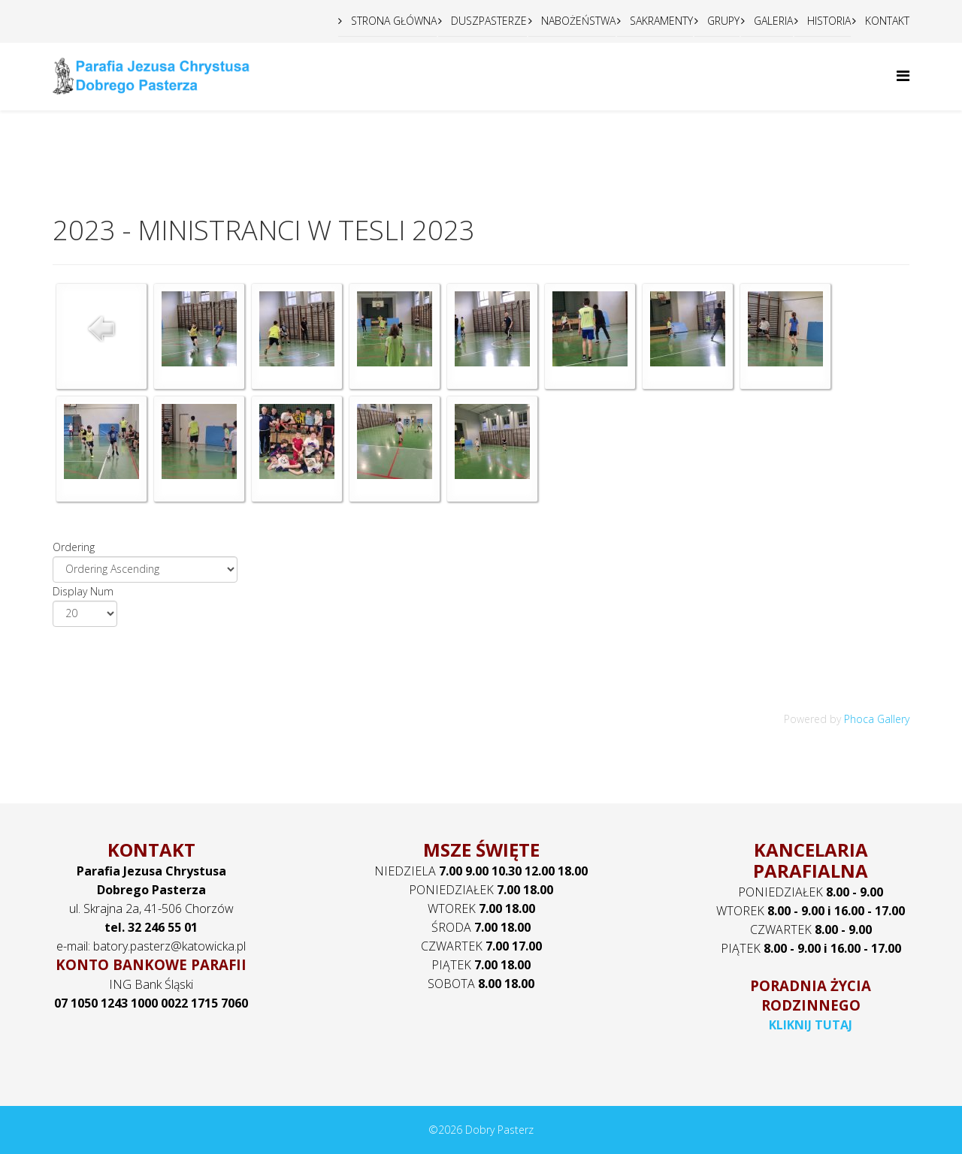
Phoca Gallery (876, 719)
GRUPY (722, 21)
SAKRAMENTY (660, 21)
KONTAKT (885, 21)
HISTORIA (827, 21)
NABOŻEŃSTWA (577, 21)
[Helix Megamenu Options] (903, 75)
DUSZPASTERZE (487, 21)
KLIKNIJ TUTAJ (810, 1025)
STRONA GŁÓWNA (392, 21)
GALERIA (772, 21)
